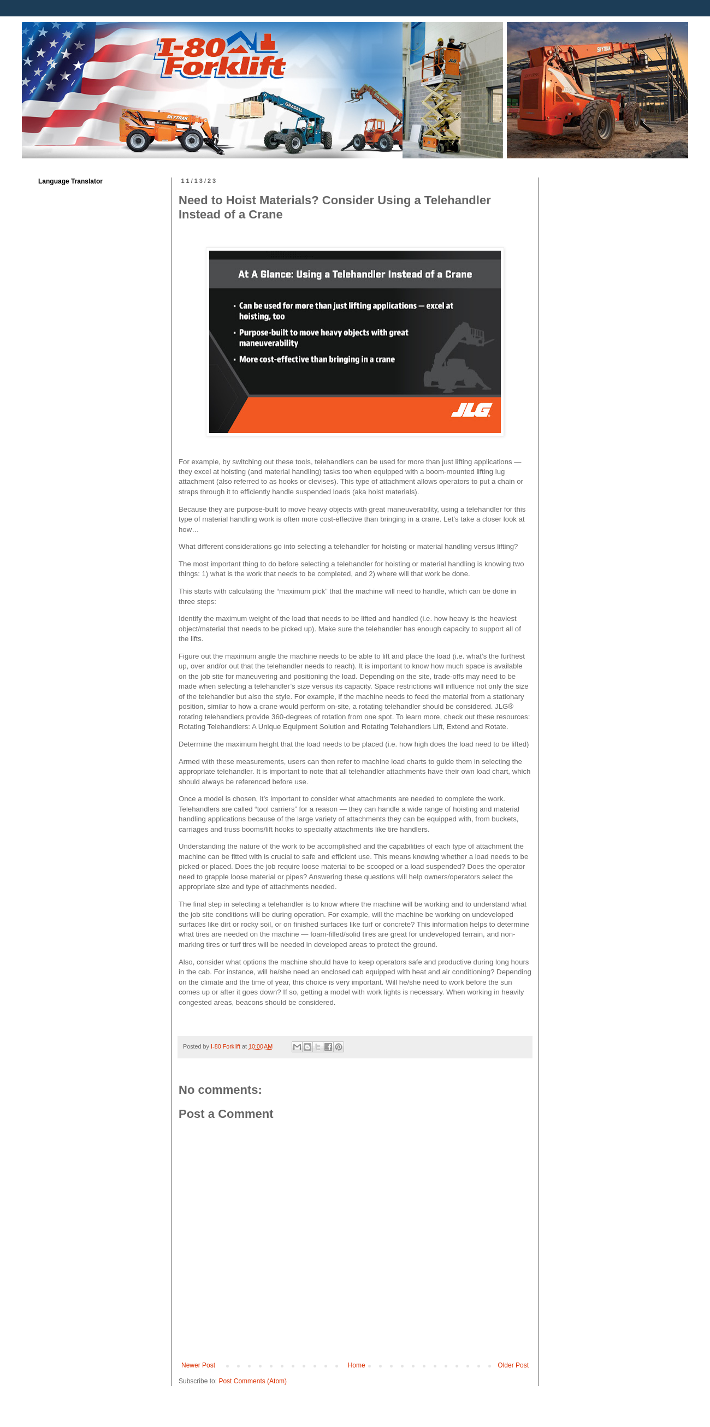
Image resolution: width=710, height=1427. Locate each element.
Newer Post (198, 1365)
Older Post (513, 1365)
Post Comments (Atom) (252, 1381)
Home (356, 1365)
